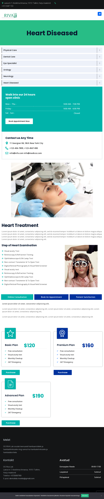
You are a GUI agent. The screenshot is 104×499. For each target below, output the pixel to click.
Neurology (8, 76)
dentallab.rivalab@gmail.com (21, 478)
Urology (7, 70)
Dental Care (9, 57)
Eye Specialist (10, 63)
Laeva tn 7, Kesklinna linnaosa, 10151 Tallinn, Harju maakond (27, 3)
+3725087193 (15, 475)
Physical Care (10, 50)
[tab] (17, 297)
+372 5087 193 (7, 6)
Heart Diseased (10, 83)
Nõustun (85, 495)
